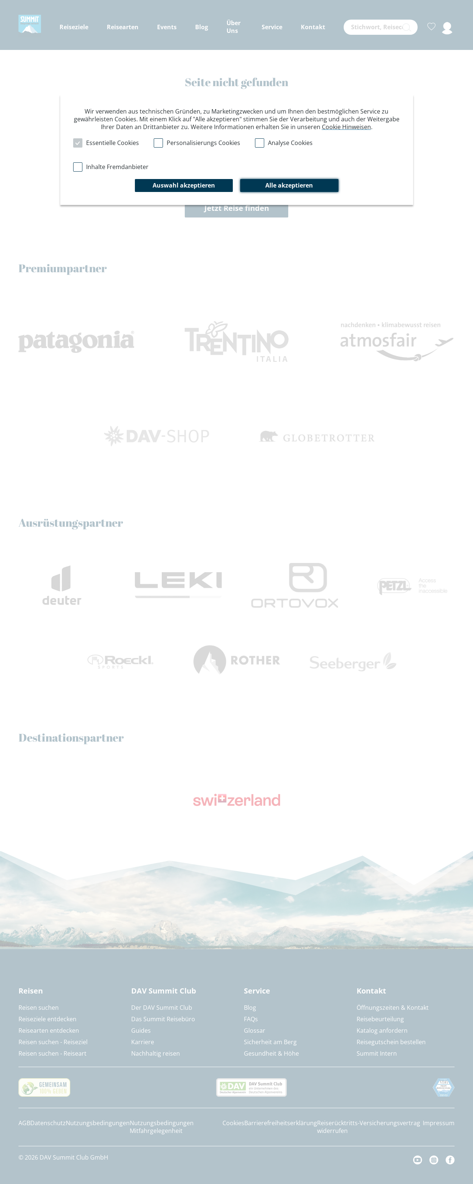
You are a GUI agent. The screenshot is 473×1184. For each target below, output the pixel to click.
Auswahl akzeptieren (184, 185)
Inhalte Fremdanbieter (117, 167)
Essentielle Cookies (112, 143)
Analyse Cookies (290, 143)
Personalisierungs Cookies (203, 143)
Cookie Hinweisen (346, 127)
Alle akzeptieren (289, 185)
